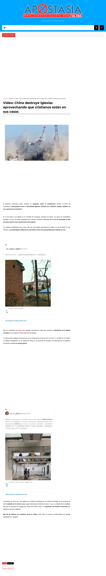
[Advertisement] (53, 53)
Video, (22, 116)
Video (11, 98)
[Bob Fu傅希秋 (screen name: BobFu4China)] (7, 412)
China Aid (21, 330)
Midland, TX (28, 482)
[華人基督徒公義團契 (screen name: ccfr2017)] (17, 249)
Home (5, 98)
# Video (10, 563)
